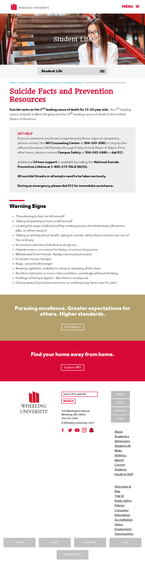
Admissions (122, 441)
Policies (120, 505)
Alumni (119, 460)
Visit (54, 542)
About (119, 431)
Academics (122, 436)
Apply (19, 542)
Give (125, 542)
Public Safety (123, 500)
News (118, 450)
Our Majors (72, 327)
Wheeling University (30, 7)
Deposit (90, 542)
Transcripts (72, 554)
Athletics (120, 455)
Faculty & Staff (124, 474)
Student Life (123, 446)
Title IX (119, 496)
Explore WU (72, 367)
